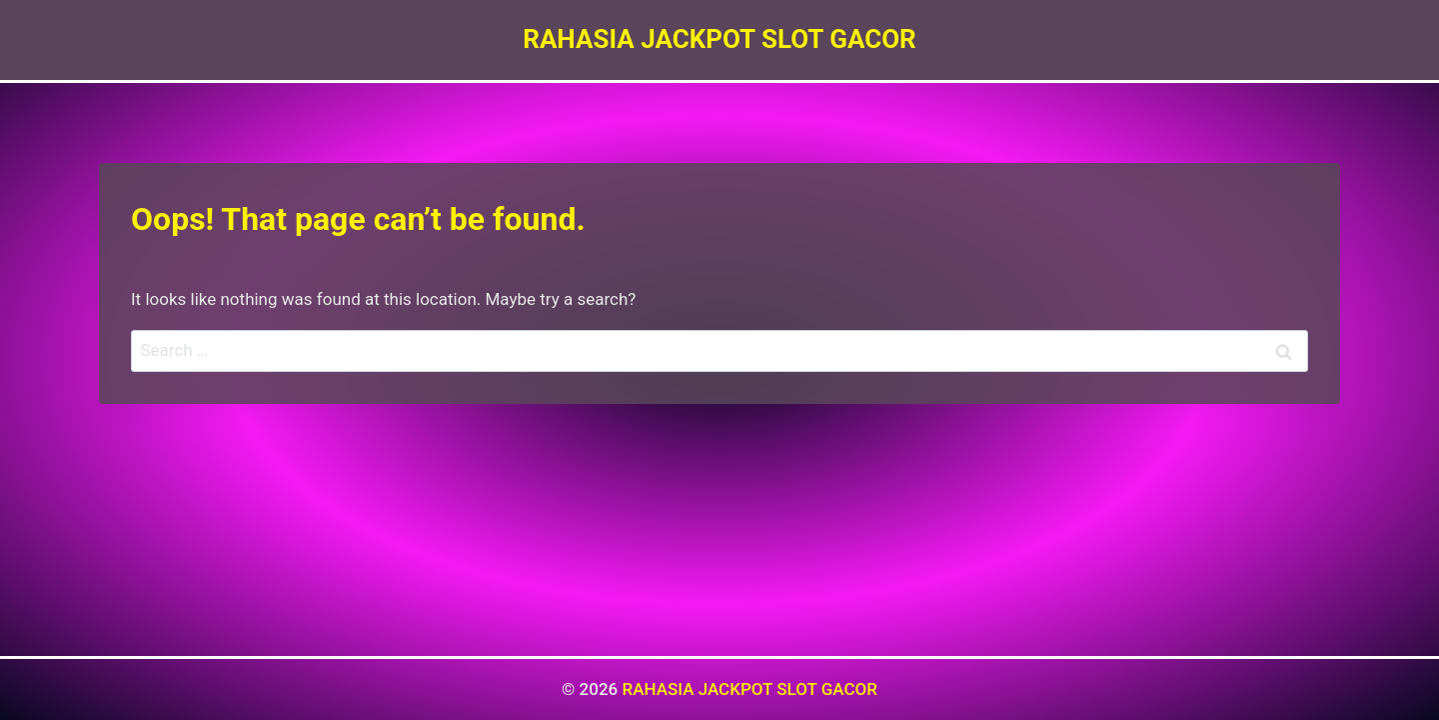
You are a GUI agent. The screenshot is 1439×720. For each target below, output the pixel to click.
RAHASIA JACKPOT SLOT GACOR (749, 689)
